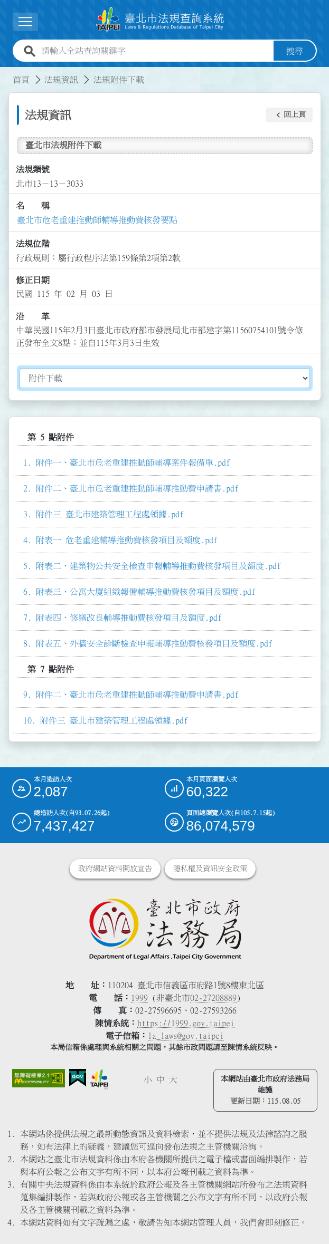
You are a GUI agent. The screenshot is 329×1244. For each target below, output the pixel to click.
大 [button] (173, 1079)
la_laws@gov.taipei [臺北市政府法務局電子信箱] (186, 1035)
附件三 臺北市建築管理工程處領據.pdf (110, 514)
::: (6, 73)
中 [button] (160, 1079)
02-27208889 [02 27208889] (213, 997)
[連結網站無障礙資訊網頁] (38, 1077)
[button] (289, 115)
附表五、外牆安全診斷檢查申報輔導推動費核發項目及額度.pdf (154, 643)
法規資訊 (61, 79)
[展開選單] (25, 22)
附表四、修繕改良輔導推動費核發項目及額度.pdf (129, 617)
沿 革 (33, 316)
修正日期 (33, 280)
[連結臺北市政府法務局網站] (164, 928)
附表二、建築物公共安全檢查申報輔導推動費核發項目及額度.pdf (158, 566)
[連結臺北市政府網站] (99, 1078)
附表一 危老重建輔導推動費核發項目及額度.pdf (127, 540)
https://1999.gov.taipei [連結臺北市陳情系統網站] (185, 1022)
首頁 (21, 79)
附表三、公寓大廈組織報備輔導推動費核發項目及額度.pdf (146, 591)
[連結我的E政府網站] (77, 1077)
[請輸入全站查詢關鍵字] (155, 51)
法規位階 (33, 243)
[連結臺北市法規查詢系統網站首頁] (160, 19)
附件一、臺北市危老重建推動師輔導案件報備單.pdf (133, 462)
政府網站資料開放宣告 (115, 868)
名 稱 (33, 205)
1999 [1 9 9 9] (139, 997)
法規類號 (33, 169)
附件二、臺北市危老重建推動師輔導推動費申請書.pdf (137, 488)
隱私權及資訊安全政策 (210, 868)
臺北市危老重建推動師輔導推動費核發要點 (97, 219)
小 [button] (148, 1079)
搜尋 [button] (294, 50)
